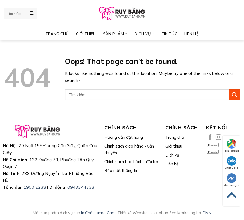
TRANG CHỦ (57, 33)
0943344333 (80, 187)
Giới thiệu (86, 33)
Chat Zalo (231, 163)
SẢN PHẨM (115, 33)
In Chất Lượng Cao (97, 212)
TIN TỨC (169, 33)
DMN (207, 212)
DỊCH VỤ (145, 33)
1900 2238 (34, 187)
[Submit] (31, 13)
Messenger (231, 180)
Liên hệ (191, 33)
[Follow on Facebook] (210, 137)
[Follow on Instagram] (218, 137)
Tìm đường (231, 146)
